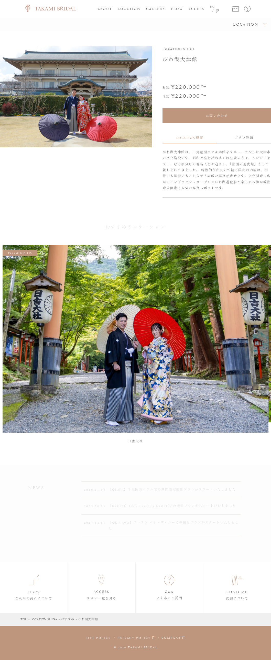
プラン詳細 (244, 138)
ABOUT (105, 9)
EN (212, 7)
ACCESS (196, 9)
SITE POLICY (98, 638)
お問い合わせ (217, 116)
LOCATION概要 (189, 138)
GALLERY (156, 9)
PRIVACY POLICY (134, 638)
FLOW (177, 9)
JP (217, 11)
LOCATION (129, 9)
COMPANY (171, 638)
